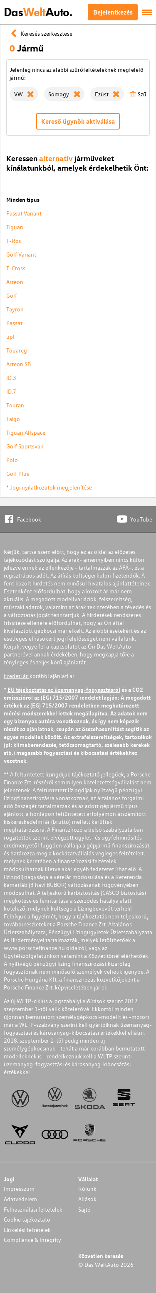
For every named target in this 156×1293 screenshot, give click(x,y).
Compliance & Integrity (32, 1240)
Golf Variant (21, 254)
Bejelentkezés (113, 12)
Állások (87, 1199)
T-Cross (15, 268)
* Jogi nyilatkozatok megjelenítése (49, 487)
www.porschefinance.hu (34, 948)
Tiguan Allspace (25, 432)
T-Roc (13, 241)
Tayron (15, 309)
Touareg (16, 350)
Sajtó (84, 1209)
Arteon (14, 282)
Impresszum (19, 1189)
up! (10, 336)
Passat (14, 323)
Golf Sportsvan (25, 446)
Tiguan (14, 227)
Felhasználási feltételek (33, 1209)
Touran (15, 405)
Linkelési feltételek (27, 1230)
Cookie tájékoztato (27, 1219)
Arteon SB (18, 364)
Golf (11, 295)
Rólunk (87, 1189)
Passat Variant (24, 213)
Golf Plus (17, 474)
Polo (12, 460)
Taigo (13, 419)
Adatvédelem (20, 1199)
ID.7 (11, 391)
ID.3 (11, 378)
